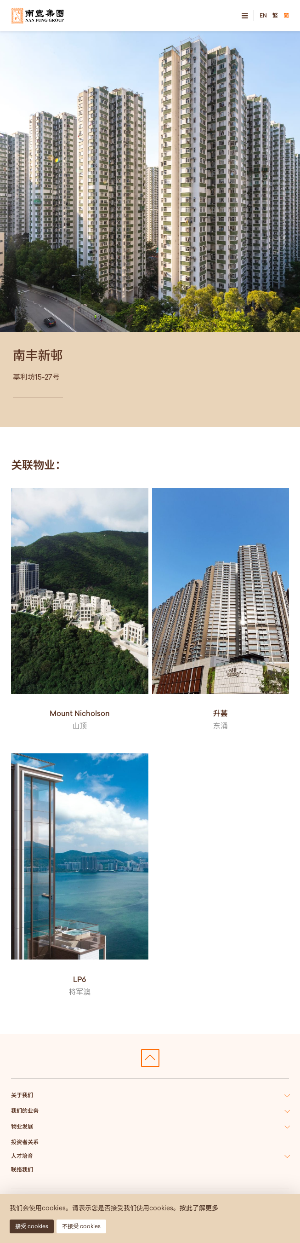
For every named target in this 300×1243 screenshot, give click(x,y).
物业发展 (22, 1126)
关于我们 (22, 1095)
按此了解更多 (199, 1208)
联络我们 (22, 1170)
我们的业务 (25, 1111)
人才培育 (22, 1156)
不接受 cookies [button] (81, 1226)
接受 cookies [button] (31, 1226)
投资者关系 (25, 1142)
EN (263, 15)
